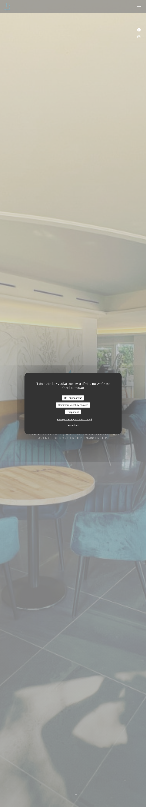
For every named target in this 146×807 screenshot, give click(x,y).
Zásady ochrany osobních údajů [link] (74, 419)
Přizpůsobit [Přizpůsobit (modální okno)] (73, 411)
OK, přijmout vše (73, 397)
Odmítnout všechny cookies (73, 405)
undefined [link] (73, 425)
